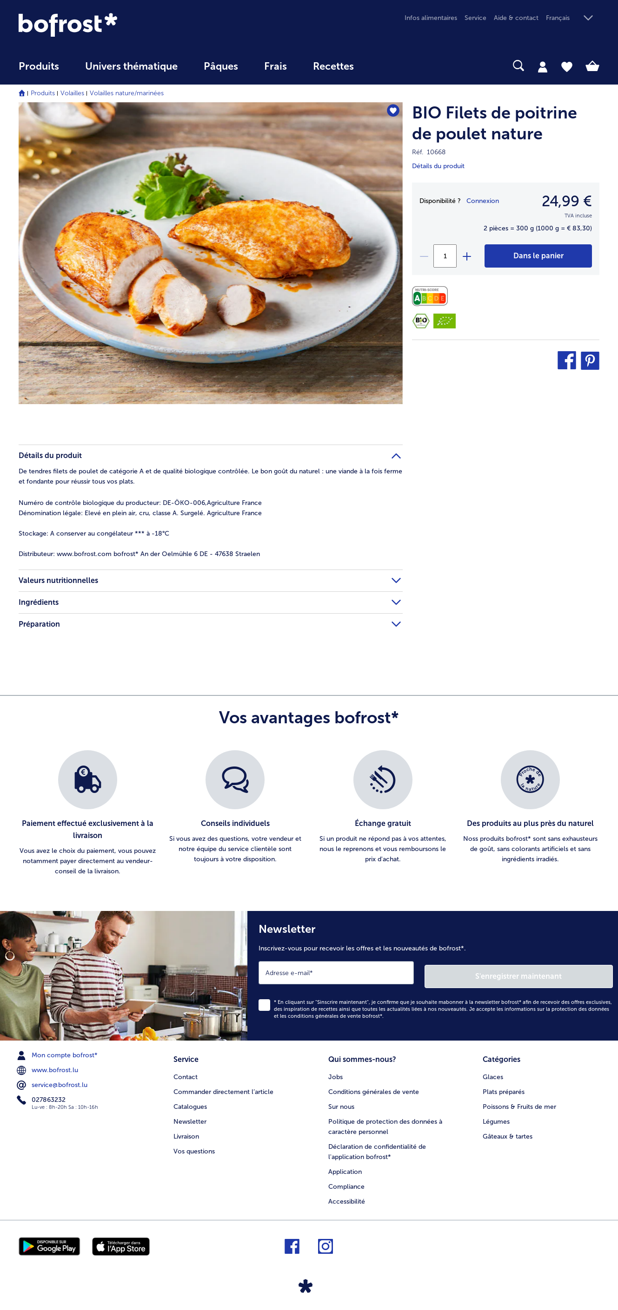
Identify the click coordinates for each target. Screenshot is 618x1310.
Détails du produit (438, 166)
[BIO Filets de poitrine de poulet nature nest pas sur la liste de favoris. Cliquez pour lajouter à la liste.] (391, 112)
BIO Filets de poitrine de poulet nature (494, 123)
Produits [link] (39, 66)
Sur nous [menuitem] (341, 1101)
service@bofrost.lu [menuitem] (53, 1081)
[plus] (466, 256)
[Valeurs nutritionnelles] (432, 296)
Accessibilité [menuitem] (346, 1196)
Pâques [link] (221, 66)
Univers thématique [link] (131, 66)
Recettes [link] (333, 66)
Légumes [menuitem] (496, 1116)
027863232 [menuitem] (42, 1096)
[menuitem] (39, 71)
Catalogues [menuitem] (190, 1101)
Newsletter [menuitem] (189, 1116)
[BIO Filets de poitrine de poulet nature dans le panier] (538, 256)
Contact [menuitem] (185, 1071)
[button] (572, 18)
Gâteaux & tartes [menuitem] (507, 1131)
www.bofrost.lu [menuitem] (48, 1066)
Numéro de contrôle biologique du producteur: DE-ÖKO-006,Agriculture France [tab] (140, 503)
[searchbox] (386, 66)
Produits (43, 93)
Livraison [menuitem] (186, 1131)
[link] (106, 25)
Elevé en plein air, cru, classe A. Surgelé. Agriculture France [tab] (140, 513)
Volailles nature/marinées (127, 93)
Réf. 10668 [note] (428, 152)
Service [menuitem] (475, 18)
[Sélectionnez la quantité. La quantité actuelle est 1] (445, 256)
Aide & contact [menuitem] (516, 18)
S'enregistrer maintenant (557, 972)
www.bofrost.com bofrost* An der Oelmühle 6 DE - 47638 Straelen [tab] (139, 554)
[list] (309, 813)
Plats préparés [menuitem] (504, 1086)
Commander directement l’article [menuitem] (223, 1086)
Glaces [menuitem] (493, 1071)
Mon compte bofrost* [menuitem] (58, 1051)
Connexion (482, 201)
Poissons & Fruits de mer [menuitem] (519, 1101)
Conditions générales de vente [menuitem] (373, 1086)
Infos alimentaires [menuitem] (431, 18)
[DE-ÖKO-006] (444, 321)
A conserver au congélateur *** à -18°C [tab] (94, 533)
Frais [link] (275, 66)
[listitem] (87, 813)
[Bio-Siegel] (421, 321)
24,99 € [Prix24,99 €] (567, 201)
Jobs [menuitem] (335, 1071)
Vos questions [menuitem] (194, 1146)
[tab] (542, 66)
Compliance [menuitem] (346, 1181)
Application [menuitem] (345, 1166)
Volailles (72, 93)
